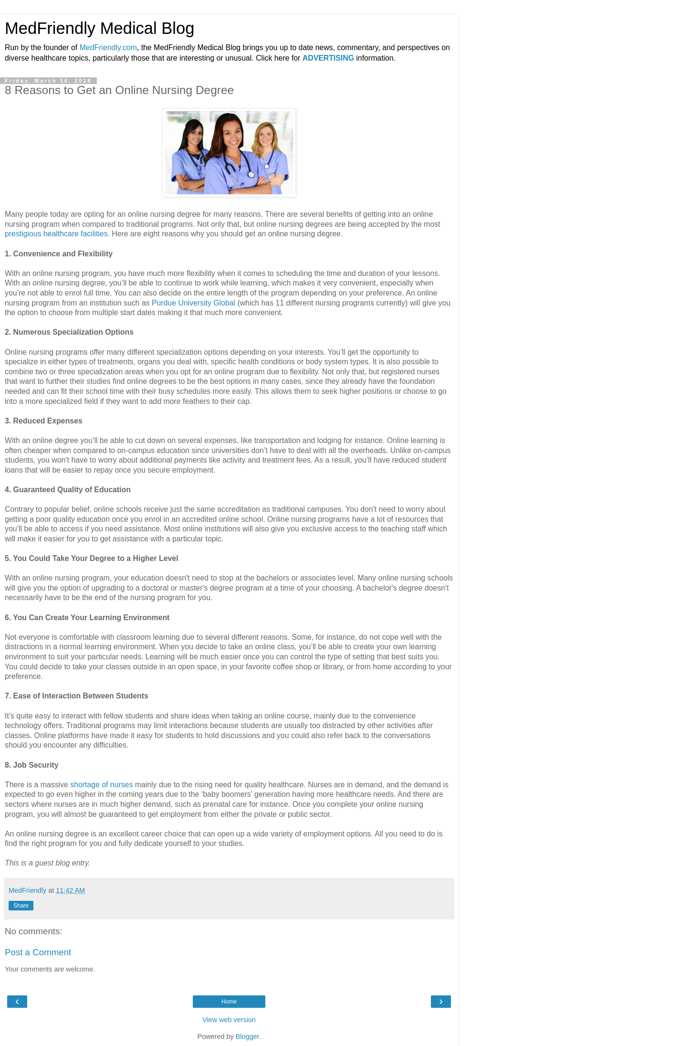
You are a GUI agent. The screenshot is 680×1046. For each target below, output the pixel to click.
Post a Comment (38, 952)
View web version (229, 1020)
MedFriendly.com (108, 47)
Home (229, 1001)
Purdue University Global (193, 303)
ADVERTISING (328, 58)
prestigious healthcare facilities (56, 234)
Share (21, 905)
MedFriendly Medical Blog (99, 28)
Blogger (247, 1036)
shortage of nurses (101, 785)
